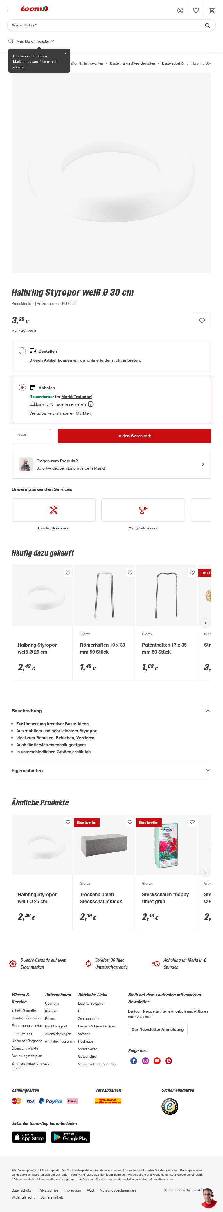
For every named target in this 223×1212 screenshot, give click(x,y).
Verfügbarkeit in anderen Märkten (60, 413)
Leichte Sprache (90, 1003)
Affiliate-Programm (60, 1041)
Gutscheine (87, 1056)
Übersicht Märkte (25, 1048)
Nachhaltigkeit (56, 1026)
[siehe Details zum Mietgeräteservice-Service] (143, 514)
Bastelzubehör (173, 63)
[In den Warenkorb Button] (134, 436)
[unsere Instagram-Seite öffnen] (145, 1062)
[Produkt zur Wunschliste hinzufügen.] (202, 320)
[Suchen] (107, 25)
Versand (84, 1033)
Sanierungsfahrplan (27, 1055)
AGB (90, 1190)
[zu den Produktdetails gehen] (23, 303)
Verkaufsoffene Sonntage (97, 1063)
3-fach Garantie (24, 1010)
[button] (180, 10)
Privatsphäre (48, 1190)
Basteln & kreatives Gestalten (132, 63)
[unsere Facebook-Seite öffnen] (133, 1062)
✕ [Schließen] (66, 53)
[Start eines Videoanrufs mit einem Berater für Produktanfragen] (111, 464)
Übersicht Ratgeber (27, 1040)
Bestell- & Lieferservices (96, 1026)
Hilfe (81, 1010)
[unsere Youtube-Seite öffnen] (157, 1062)
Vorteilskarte (87, 1048)
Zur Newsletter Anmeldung (158, 1029)
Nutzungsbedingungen (118, 1190)
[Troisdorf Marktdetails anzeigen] (76, 396)
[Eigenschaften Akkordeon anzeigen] (111, 770)
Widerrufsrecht (23, 1197)
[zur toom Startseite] (34, 9)
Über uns (52, 1003)
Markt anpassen (25, 62)
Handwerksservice (26, 1017)
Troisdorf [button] (45, 41)
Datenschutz (21, 1190)
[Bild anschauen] (111, 173)
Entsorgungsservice (27, 1025)
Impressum (72, 1190)
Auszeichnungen (58, 1033)
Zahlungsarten (89, 1018)
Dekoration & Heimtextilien (82, 63)
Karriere (51, 1010)
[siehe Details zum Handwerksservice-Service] (54, 514)
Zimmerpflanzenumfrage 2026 (28, 1065)
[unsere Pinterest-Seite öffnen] (168, 1062)
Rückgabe (85, 1041)
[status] (196, 10)
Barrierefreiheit (51, 1197)
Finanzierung (22, 1033)
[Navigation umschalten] (8, 9)
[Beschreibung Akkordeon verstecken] (111, 710)
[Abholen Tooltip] (90, 404)
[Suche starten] (207, 25)
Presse (50, 1018)
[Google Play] (70, 1141)
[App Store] (29, 1141)
